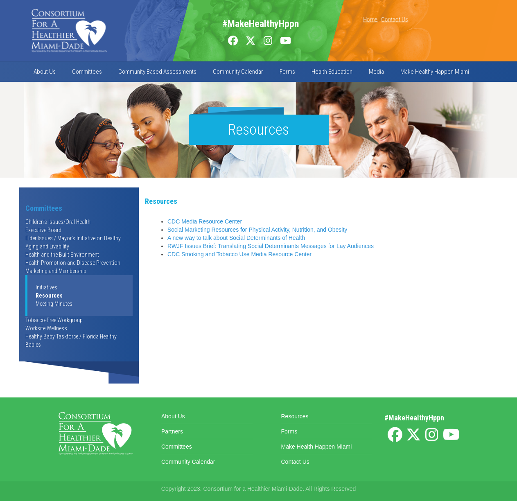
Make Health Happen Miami (316, 446)
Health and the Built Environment (62, 254)
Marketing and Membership (55, 271)
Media (376, 71)
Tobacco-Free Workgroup (54, 320)
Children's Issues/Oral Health (57, 222)
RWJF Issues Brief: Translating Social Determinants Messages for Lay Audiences (270, 246)
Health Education (332, 71)
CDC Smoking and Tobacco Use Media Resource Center (239, 254)
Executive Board (43, 230)
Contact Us (394, 19)
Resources (49, 295)
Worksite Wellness (46, 328)
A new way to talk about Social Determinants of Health (236, 238)
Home (370, 19)
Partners (172, 431)
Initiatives (46, 287)
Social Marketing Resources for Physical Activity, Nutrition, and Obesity (257, 229)
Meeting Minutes (54, 303)
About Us (45, 71)
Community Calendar (238, 71)
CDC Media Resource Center (204, 221)
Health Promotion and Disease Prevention (72, 263)
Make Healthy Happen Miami (434, 71)
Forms (287, 71)
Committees (87, 71)
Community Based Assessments (157, 71)
